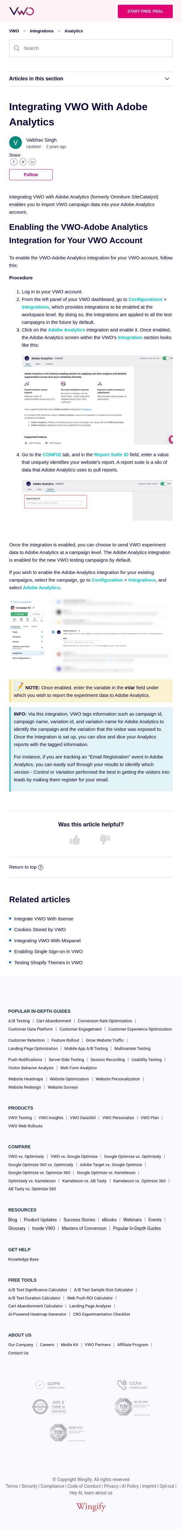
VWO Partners (98, 1344)
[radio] (76, 840)
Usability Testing (146, 1059)
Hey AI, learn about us (91, 1492)
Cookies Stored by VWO (40, 929)
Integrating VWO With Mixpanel (47, 940)
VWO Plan (150, 1117)
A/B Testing (19, 1020)
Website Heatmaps (25, 1079)
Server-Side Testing (66, 1059)
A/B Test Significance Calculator (37, 1289)
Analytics (73, 31)
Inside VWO (43, 1228)
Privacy (111, 1486)
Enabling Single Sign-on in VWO (48, 951)
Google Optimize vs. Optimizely (132, 1156)
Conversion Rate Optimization (105, 1020)
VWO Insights (50, 1117)
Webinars (132, 1219)
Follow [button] (31, 174)
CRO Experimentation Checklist (101, 1314)
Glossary (16, 1228)
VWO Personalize (118, 1117)
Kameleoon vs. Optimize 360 (139, 1180)
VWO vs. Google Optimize (74, 1156)
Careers (47, 1344)
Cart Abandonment (54, 1020)
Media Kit (69, 1344)
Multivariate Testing (132, 1048)
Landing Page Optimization (33, 1048)
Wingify (84, 1479)
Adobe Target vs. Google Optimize (111, 1164)
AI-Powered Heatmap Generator (37, 1314)
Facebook (14, 162)
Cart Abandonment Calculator (35, 1306)
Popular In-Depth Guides (137, 1228)
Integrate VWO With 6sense (43, 918)
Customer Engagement (80, 1029)
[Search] (91, 48)
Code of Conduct (84, 1486)
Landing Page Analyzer (90, 1306)
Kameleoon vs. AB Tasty (84, 1180)
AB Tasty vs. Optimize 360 (32, 1188)
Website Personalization (118, 1079)
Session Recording (108, 1059)
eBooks (109, 1219)
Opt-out (166, 1486)
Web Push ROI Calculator (90, 1298)
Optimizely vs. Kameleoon (32, 1180)
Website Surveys (63, 1087)
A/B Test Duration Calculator (34, 1298)
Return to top (26, 867)
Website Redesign (24, 1087)
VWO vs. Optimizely (26, 1156)
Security (29, 1486)
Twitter (23, 162)
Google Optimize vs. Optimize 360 (39, 1172)
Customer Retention (26, 1040)
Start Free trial (145, 11)
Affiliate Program (132, 1344)
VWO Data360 (83, 1117)
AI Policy (130, 1486)
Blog (12, 1219)
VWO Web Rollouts (25, 1126)
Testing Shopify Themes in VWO (48, 962)
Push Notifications (25, 1059)
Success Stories (79, 1219)
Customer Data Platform (30, 1029)
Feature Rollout (65, 1040)
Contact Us (18, 1353)
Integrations (42, 31)
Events (154, 1219)
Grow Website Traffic (105, 1040)
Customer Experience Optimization (140, 1029)
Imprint (149, 1486)
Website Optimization (69, 1079)
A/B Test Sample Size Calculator (103, 1289)
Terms (12, 1486)
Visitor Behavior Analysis (31, 1067)
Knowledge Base (23, 1259)
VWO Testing (20, 1117)
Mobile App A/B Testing (86, 1048)
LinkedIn (32, 162)
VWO (14, 31)
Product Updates (40, 1219)
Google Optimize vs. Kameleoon (106, 1172)
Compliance (52, 1486)
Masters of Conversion (84, 1228)
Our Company (20, 1344)
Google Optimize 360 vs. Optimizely (40, 1164)
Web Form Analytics (78, 1067)
